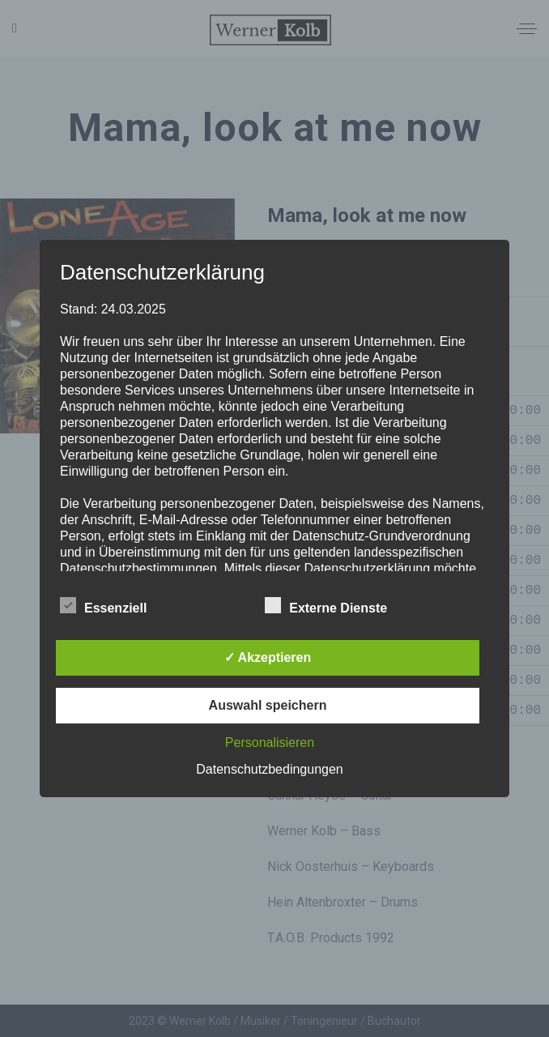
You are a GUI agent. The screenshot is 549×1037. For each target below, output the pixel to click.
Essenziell (103, 606)
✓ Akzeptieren (268, 657)
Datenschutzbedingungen (269, 769)
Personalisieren (269, 742)
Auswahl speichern (268, 705)
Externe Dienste (326, 606)
